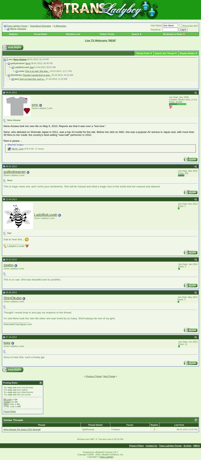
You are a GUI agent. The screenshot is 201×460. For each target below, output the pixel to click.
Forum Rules (40, 34)
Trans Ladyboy (106, 457)
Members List (73, 34)
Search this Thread (164, 53)
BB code (8, 399)
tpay (7, 343)
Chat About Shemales (40, 26)
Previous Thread (94, 376)
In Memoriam (60, 26)
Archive (187, 446)
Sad (32, 67)
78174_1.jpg (17, 149)
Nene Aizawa (19, 59)
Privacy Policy (136, 446)
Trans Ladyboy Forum (16, 26)
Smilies (7, 402)
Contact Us (151, 446)
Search (135, 34)
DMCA (196, 446)
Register (13, 34)
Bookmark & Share (174, 34)
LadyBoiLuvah (45, 215)
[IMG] (6, 404)
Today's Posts (107, 34)
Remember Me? (188, 26)
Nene (27, 63)
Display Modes (187, 53)
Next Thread (109, 376)
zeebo (9, 265)
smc (35, 105)
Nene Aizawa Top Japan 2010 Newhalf (22, 429)
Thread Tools (142, 53)
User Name (156, 25)
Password (155, 29)
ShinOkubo (13, 298)
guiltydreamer (15, 172)
